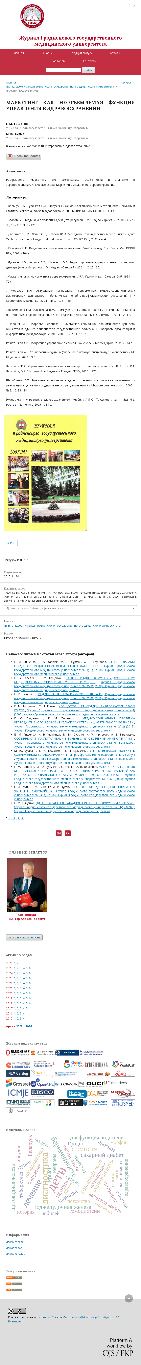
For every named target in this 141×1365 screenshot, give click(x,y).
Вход (132, 5)
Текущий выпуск (81, 53)
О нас (46, 53)
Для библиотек (15, 1254)
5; (27, 968)
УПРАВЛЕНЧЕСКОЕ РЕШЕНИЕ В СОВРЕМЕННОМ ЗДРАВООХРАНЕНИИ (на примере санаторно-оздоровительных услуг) (74, 753)
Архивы (115, 53)
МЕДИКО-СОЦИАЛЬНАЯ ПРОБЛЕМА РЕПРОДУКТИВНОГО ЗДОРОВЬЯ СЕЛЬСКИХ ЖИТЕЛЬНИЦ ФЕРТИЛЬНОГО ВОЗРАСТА (74, 720)
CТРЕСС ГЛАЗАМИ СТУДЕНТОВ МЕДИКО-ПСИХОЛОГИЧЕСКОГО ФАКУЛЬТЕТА (74, 664)
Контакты (89, 61)
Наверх (129, 1314)
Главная (18, 53)
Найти (89, 70)
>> (22, 818)
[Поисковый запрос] (63, 70)
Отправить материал (24, 937)
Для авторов (14, 1248)
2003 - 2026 (24, 1026)
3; (21, 968)
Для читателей (15, 1242)
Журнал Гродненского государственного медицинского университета (70, 41)
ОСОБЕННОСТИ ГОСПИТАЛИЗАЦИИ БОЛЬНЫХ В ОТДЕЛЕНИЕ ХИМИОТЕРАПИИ (74, 738)
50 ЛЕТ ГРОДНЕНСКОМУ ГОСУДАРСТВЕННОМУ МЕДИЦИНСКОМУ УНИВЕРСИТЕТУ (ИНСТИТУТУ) (74, 680)
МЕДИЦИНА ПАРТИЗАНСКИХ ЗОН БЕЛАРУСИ (70, 694)
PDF (12, 543)
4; (24, 968)
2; (18, 963)
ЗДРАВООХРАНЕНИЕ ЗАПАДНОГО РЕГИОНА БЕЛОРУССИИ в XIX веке (85, 803)
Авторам (59, 61)
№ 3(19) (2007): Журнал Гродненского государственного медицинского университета (60, 86)
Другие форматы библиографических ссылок (36, 608)
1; (15, 963)
